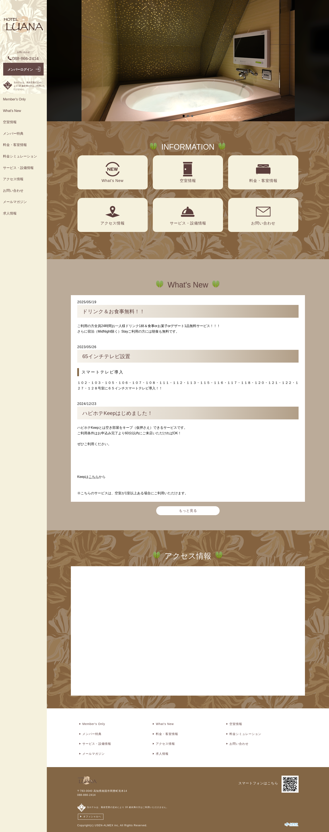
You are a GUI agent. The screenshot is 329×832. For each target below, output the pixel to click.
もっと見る (188, 510)
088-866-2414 (86, 794)
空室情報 (10, 122)
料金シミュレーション (20, 156)
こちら (94, 477)
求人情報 (10, 213)
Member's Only (14, 99)
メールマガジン (15, 202)
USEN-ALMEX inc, (107, 825)
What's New (12, 111)
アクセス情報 (13, 179)
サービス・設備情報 (18, 168)
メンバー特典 (13, 133)
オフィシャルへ (92, 816)
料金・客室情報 (15, 145)
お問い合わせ (13, 190)
